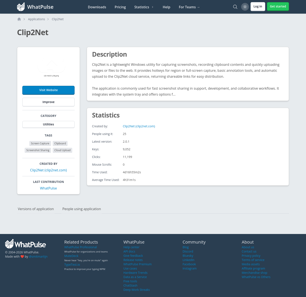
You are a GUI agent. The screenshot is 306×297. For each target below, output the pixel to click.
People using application (81, 209)
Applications (36, 19)
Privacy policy (251, 256)
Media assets (251, 264)
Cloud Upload (62, 150)
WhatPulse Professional (80, 247)
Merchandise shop (254, 273)
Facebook (189, 264)
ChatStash (130, 285)
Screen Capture (40, 143)
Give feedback (133, 256)
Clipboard (60, 143)
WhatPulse (48, 188)
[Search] (235, 6)
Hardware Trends (135, 273)
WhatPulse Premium (137, 264)
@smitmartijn (38, 256)
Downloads (97, 7)
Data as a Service (135, 277)
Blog (186, 247)
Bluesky (188, 256)
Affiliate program (253, 268)
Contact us (249, 251)
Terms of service (253, 260)
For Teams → (189, 7)
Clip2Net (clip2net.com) (48, 170)
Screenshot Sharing (37, 150)
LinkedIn (188, 260)
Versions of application (36, 209)
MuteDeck (71, 256)
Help (166, 7)
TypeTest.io (72, 265)
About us (248, 247)
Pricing (120, 7)
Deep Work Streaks (136, 290)
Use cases (130, 268)
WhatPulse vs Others (256, 277)
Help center (131, 247)
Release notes (133, 260)
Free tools (130, 281)
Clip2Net (58, 19)
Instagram (190, 268)
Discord (188, 251)
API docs (129, 251)
